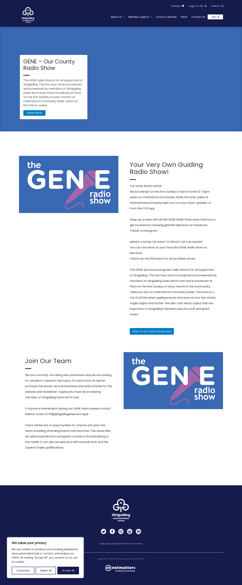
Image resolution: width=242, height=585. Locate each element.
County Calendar (166, 17)
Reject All (45, 570)
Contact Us (198, 17)
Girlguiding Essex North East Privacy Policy (121, 543)
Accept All (68, 570)
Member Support (138, 17)
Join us (215, 17)
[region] (45, 557)
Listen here (34, 113)
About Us (116, 17)
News (184, 17)
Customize (23, 570)
